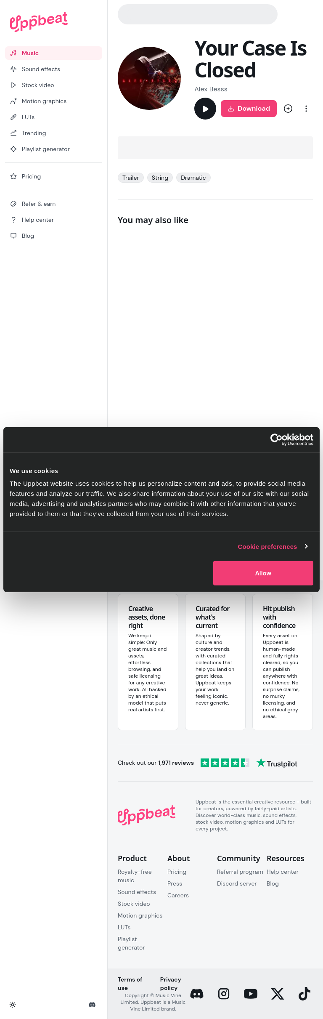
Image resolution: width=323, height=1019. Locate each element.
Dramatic (193, 177)
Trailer (130, 177)
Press (174, 883)
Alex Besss (211, 89)
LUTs (124, 927)
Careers (178, 895)
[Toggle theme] (13, 1005)
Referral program (240, 871)
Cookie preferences (267, 546)
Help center (283, 871)
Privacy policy (170, 984)
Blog (273, 883)
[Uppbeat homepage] (53, 22)
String (160, 177)
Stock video (134, 903)
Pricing (176, 871)
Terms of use (130, 984)
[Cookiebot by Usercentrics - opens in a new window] (276, 439)
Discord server (237, 883)
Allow (263, 573)
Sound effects (137, 892)
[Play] (205, 109)
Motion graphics (140, 915)
